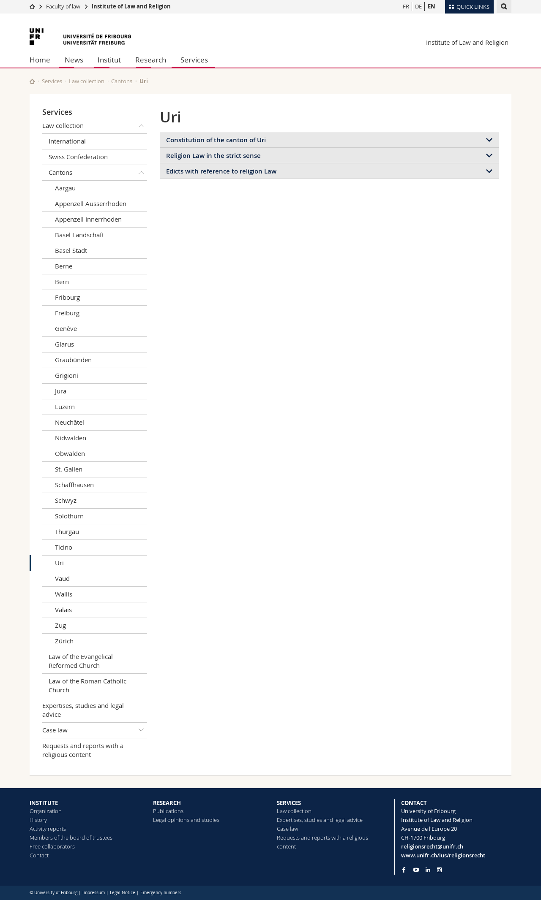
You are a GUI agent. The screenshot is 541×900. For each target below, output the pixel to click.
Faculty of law (63, 6)
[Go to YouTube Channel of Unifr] (416, 870)
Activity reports (48, 828)
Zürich (64, 641)
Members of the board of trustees (71, 837)
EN (431, 6)
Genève (66, 328)
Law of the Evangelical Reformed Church (81, 661)
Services (194, 60)
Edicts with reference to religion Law (221, 171)
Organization (46, 811)
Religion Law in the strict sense (213, 155)
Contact (39, 855)
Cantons (121, 81)
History (38, 820)
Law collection (86, 81)
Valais (63, 609)
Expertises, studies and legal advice (83, 709)
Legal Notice (122, 892)
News (74, 60)
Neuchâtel (69, 422)
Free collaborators (52, 846)
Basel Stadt (71, 250)
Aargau (65, 188)
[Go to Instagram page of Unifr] (439, 870)
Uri (59, 562)
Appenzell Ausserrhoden (90, 203)
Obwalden (70, 453)
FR (406, 6)
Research (150, 60)
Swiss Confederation (78, 156)
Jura (60, 391)
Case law (94, 730)
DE (418, 6)
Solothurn (69, 516)
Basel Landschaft (79, 234)
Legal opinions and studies (186, 820)
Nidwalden (70, 438)
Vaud (62, 578)
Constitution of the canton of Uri (216, 140)
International (67, 141)
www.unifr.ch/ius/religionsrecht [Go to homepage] (443, 855)
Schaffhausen (74, 484)
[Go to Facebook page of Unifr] (404, 869)
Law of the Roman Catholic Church (87, 685)
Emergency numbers (160, 892)
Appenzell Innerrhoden (88, 219)
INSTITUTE (44, 803)
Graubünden (73, 359)
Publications (168, 811)
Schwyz (66, 500)
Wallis (63, 594)
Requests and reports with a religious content (82, 750)
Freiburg (67, 313)
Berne (63, 266)
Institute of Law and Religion (131, 6)
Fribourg (67, 297)
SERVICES (289, 803)
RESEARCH (167, 803)
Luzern (65, 406)
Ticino (63, 547)
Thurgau (67, 531)
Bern (62, 281)
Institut (109, 60)
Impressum (93, 892)
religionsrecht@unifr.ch (432, 846)
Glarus (64, 344)
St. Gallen (68, 469)
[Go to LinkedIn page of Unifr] (428, 870)
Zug (60, 625)
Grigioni (66, 375)
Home (40, 60)
